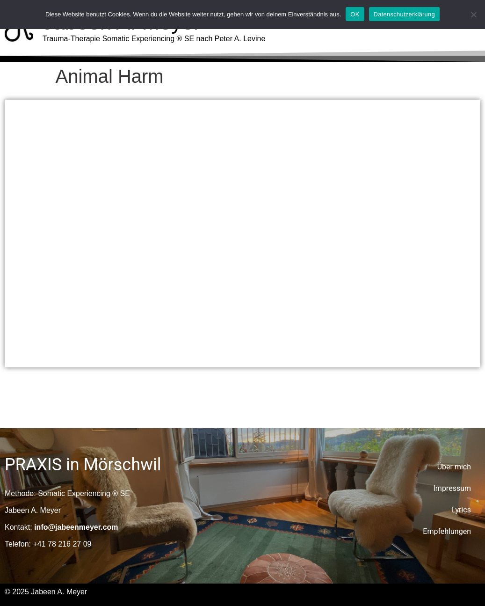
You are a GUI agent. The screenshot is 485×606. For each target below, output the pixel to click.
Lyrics (461, 509)
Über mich (454, 466)
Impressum (452, 488)
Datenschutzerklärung (404, 14)
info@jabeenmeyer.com (76, 527)
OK (354, 14)
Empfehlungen (447, 531)
